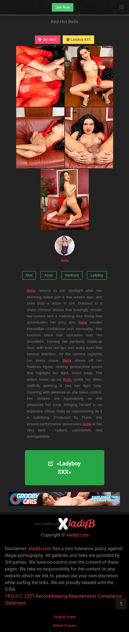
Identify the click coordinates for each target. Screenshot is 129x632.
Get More (48, 40)
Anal (29, 275)
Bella (65, 249)
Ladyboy (97, 275)
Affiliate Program (65, 625)
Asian (48, 275)
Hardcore (72, 275)
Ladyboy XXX (78, 40)
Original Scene (64, 617)
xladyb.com (78, 535)
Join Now (63, 7)
